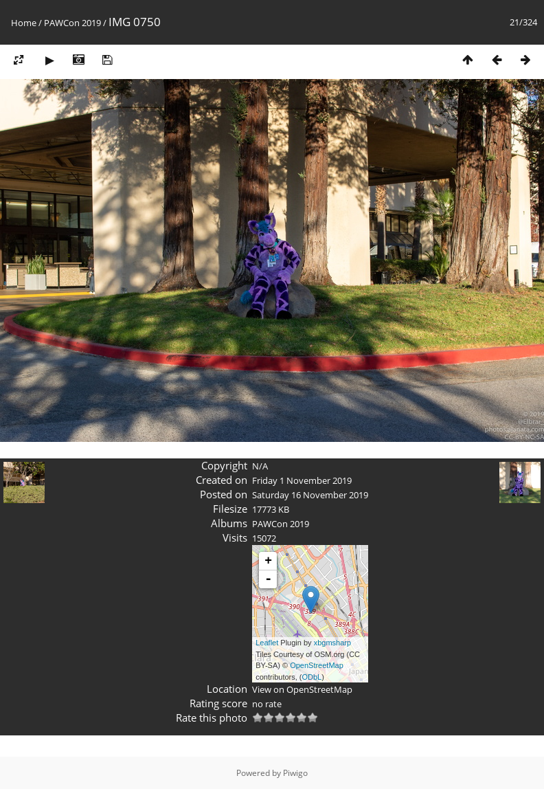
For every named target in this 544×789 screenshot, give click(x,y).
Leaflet (267, 642)
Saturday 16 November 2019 (310, 495)
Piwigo (295, 773)
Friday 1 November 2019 (302, 480)
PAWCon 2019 (72, 22)
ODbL (312, 677)
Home (23, 22)
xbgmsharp (332, 642)
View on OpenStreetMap (302, 689)
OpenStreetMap (316, 665)
